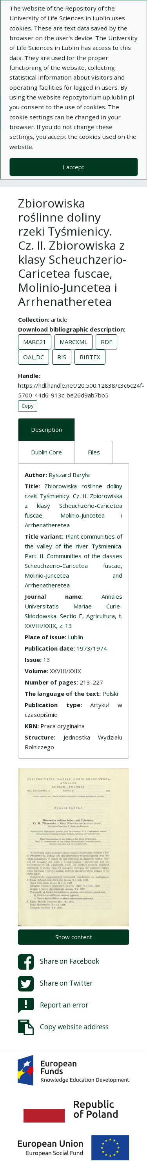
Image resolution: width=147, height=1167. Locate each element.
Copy (28, 405)
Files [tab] (94, 452)
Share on (58, 962)
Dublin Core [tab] (46, 452)
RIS (61, 357)
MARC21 (34, 342)
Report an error (53, 1005)
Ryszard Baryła (69, 475)
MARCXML (73, 342)
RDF (106, 342)
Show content (73, 937)
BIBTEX (90, 357)
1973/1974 (91, 648)
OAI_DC (33, 357)
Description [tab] (46, 429)
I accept (73, 167)
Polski (110, 693)
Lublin (75, 637)
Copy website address (63, 1027)
